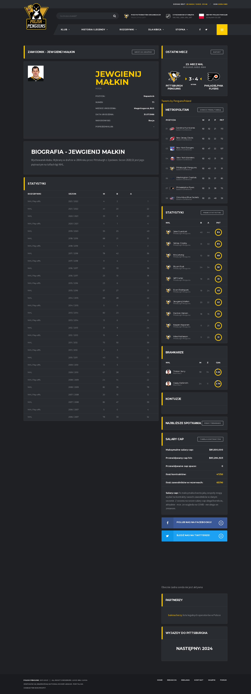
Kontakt (198, 680)
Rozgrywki (127, 29)
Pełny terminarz (212, 423)
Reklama (185, 680)
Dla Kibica (154, 29)
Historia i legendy (93, 29)
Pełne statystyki (212, 213)
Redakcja (172, 680)
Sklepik (211, 680)
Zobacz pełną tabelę (210, 110)
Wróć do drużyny (143, 52)
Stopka (180, 29)
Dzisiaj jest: (190, 4)
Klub (64, 29)
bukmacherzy (175, 615)
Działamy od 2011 (213, 17)
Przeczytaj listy (138, 17)
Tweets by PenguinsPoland (176, 101)
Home (159, 680)
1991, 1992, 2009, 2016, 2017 (182, 17)
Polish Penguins (31, 680)
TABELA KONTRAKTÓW (210, 439)
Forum (223, 680)
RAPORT (217, 52)
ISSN (220, 4)
